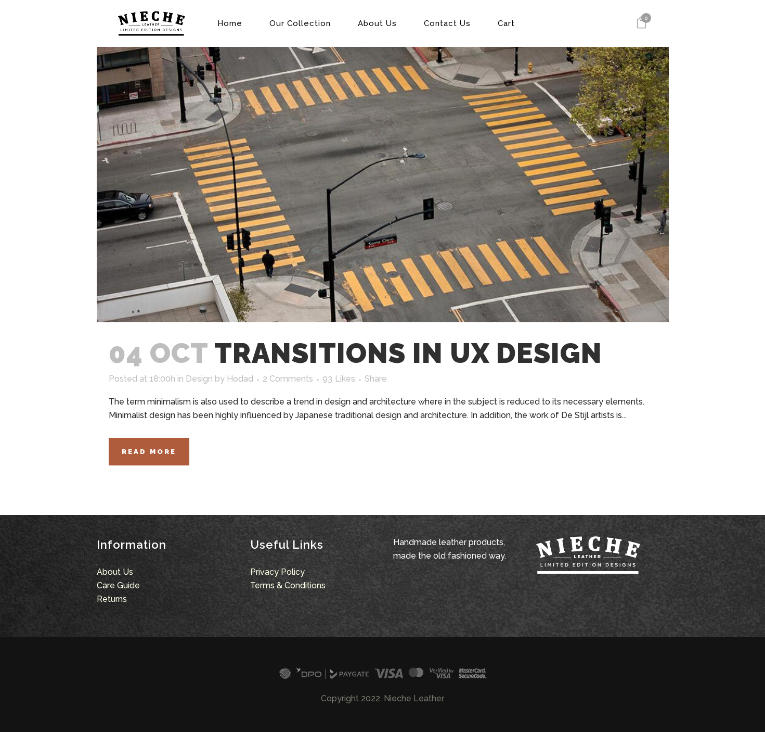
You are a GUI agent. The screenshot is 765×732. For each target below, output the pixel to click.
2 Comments (288, 379)
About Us (115, 572)
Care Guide (118, 585)
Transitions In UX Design (408, 353)
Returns (112, 599)
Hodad (240, 379)
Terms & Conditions (288, 585)
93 (338, 379)
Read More (149, 452)
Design (199, 379)
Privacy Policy (277, 572)
